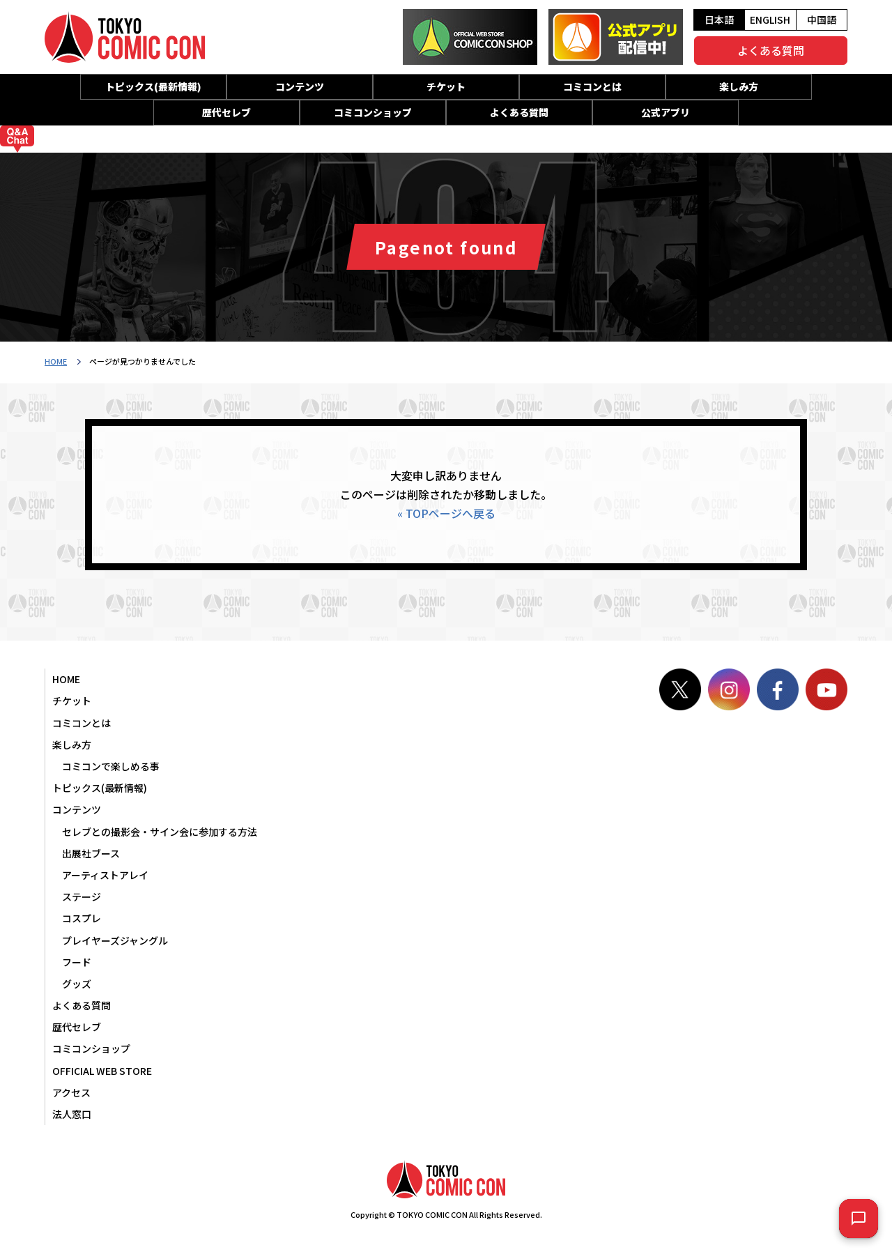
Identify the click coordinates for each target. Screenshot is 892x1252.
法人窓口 (71, 1114)
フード (76, 962)
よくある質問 (770, 50)
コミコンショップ (373, 112)
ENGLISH (770, 19)
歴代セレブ (226, 112)
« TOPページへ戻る (446, 513)
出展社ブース (91, 853)
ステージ (81, 896)
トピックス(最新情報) (153, 86)
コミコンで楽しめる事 (111, 766)
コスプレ (81, 918)
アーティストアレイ (105, 875)
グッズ (76, 984)
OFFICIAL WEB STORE (102, 1071)
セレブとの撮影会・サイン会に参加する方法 (159, 832)
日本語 (719, 19)
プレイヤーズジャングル (115, 940)
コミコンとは (592, 86)
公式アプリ (665, 112)
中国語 (821, 19)
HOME (56, 361)
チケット (446, 86)
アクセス (71, 1092)
